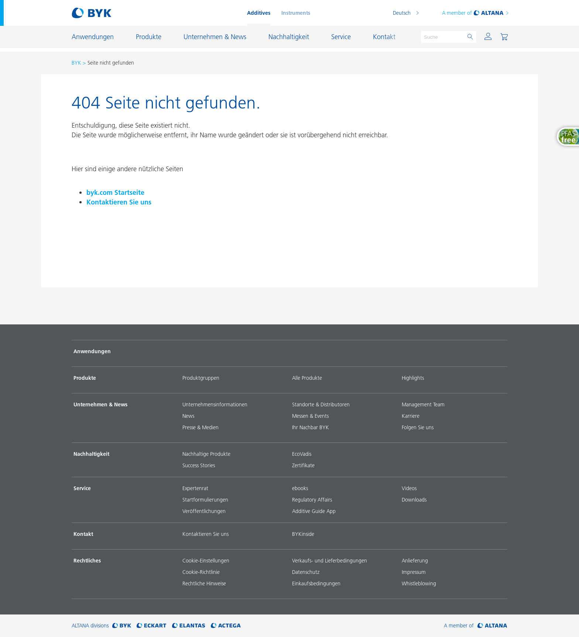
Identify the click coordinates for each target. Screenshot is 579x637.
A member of (476, 13)
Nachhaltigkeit (91, 454)
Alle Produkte (307, 378)
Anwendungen (92, 351)
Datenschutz (305, 572)
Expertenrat (195, 488)
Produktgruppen (200, 378)
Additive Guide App (314, 511)
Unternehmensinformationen (214, 404)
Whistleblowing (419, 583)
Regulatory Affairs (312, 499)
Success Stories (198, 465)
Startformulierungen (205, 499)
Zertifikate (303, 465)
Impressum (414, 572)
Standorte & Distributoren (321, 404)
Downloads (414, 499)
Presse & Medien (200, 427)
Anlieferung (415, 560)
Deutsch (402, 13)
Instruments (295, 13)
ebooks (300, 488)
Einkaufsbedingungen (316, 583)
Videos (409, 488)
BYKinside (303, 534)
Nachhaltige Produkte (206, 454)
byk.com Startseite (115, 192)
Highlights (413, 378)
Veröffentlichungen (204, 511)
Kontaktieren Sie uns (118, 202)
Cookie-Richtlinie (201, 572)
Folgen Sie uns (418, 427)
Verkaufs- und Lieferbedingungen (329, 560)
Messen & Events (310, 416)
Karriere (410, 416)
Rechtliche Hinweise (204, 583)
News (188, 416)
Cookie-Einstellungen (205, 560)
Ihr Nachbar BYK (310, 427)
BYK (76, 62)
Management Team (423, 404)
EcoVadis (301, 454)
